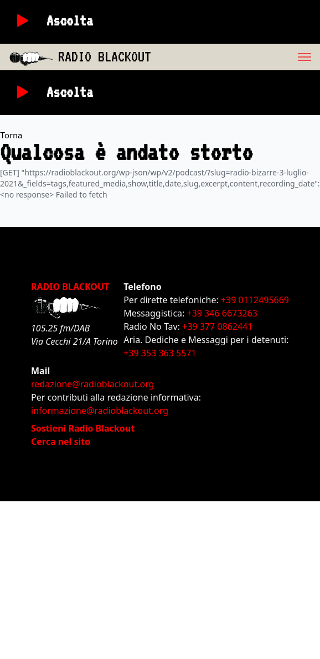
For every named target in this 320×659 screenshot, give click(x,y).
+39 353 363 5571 (159, 353)
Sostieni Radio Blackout (83, 428)
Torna (11, 135)
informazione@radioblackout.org (99, 410)
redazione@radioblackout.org (92, 384)
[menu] (235, 57)
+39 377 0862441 (217, 326)
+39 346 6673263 (222, 313)
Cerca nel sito (60, 441)
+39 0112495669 (255, 300)
